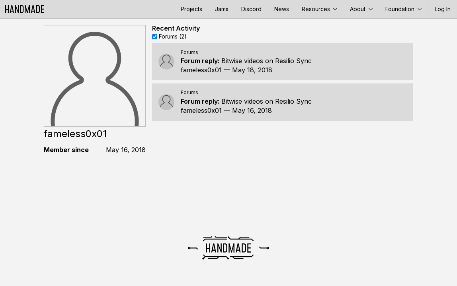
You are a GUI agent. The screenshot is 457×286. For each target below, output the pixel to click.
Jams (221, 9)
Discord (251, 9)
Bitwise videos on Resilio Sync (266, 61)
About (361, 9)
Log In (443, 9)
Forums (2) (173, 36)
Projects (191, 9)
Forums (189, 52)
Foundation (403, 9)
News (281, 9)
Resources (319, 9)
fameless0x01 (201, 70)
